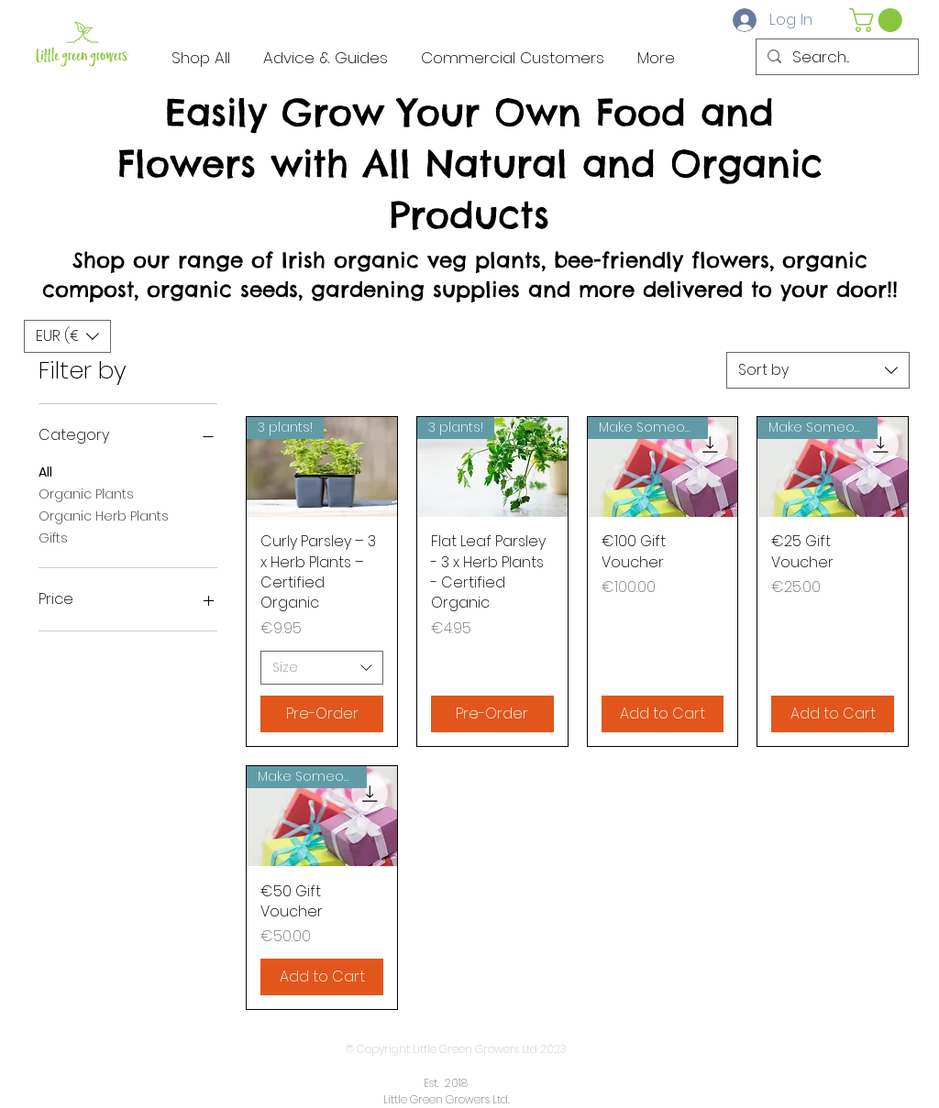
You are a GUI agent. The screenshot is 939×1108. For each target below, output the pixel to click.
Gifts (53, 537)
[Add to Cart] (663, 714)
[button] (878, 20)
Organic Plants (86, 493)
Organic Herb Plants (104, 515)
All (45, 471)
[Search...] (835, 57)
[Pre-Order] (321, 714)
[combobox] (818, 370)
